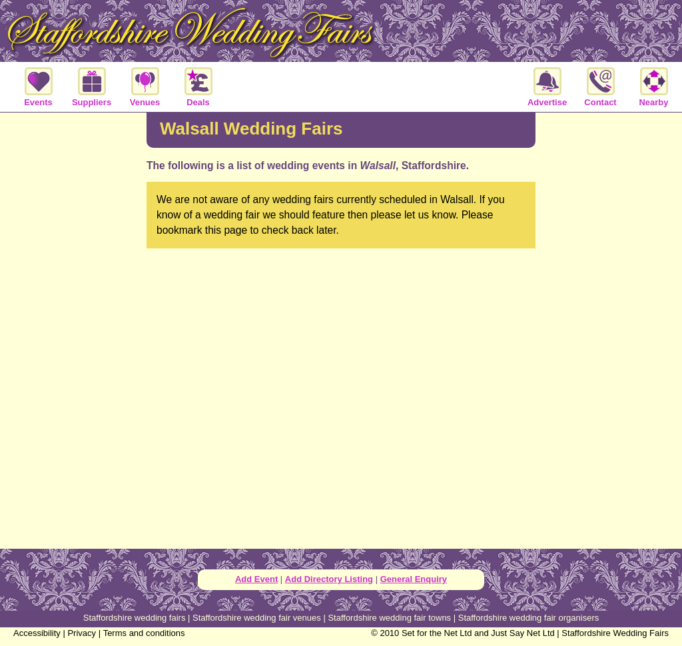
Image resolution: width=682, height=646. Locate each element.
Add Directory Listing (329, 579)
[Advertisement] (73, 329)
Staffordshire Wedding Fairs (615, 633)
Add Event (256, 579)
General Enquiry (413, 579)
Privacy (81, 633)
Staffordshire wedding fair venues (256, 618)
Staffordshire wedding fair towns (389, 618)
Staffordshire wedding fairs (134, 618)
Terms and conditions (144, 633)
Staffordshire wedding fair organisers (528, 618)
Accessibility (37, 633)
